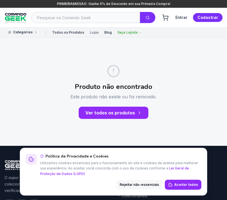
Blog (108, 32)
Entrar (181, 17)
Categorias (23, 32)
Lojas (94, 32)
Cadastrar (207, 17)
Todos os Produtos (68, 32)
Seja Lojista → (129, 32)
